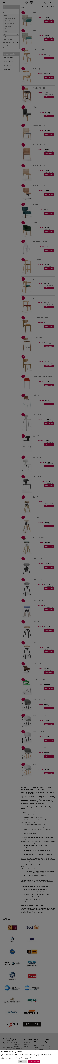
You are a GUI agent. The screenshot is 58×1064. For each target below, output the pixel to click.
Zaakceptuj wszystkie (34, 1061)
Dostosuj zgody (22, 1061)
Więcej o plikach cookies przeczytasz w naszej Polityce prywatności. (16, 1058)
